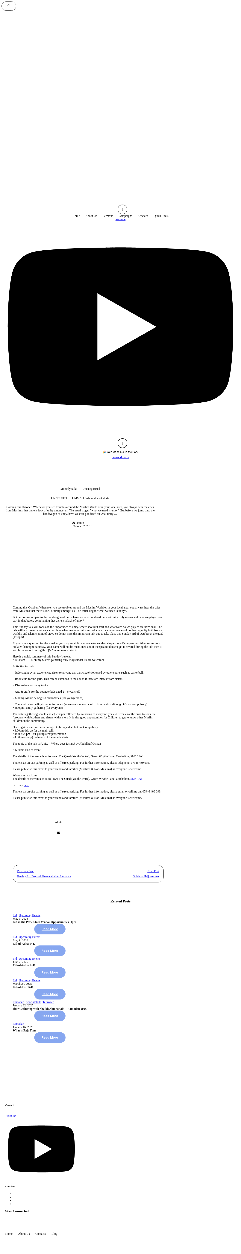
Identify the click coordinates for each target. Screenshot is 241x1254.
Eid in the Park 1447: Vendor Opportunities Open (45, 924)
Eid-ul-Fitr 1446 (23, 989)
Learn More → (120, 457)
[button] (8, 6)
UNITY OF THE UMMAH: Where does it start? (80, 498)
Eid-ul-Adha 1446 (24, 968)
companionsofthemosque (20, 1239)
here (26, 785)
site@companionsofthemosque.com (26, 1115)
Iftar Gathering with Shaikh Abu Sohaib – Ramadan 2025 (50, 1011)
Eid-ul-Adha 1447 (24, 946)
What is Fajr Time (24, 1033)
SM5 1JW (137, 778)
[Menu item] (76, 216)
